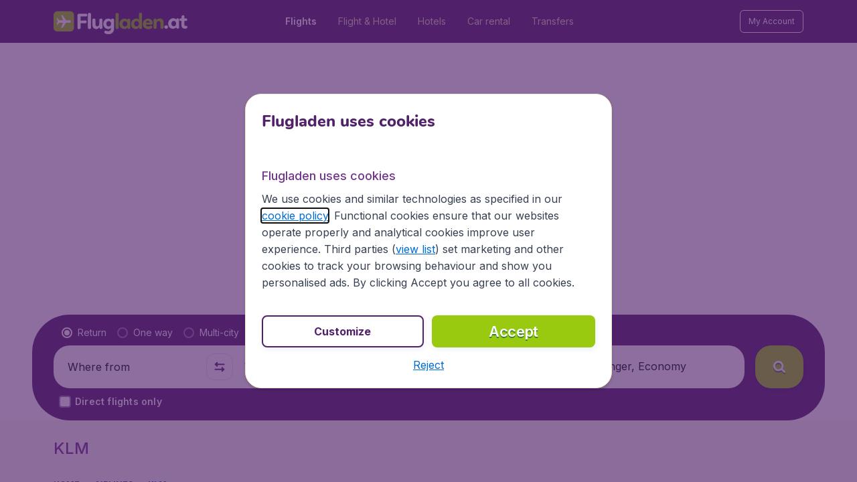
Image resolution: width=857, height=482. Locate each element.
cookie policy (295, 215)
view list (415, 249)
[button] (428, 365)
